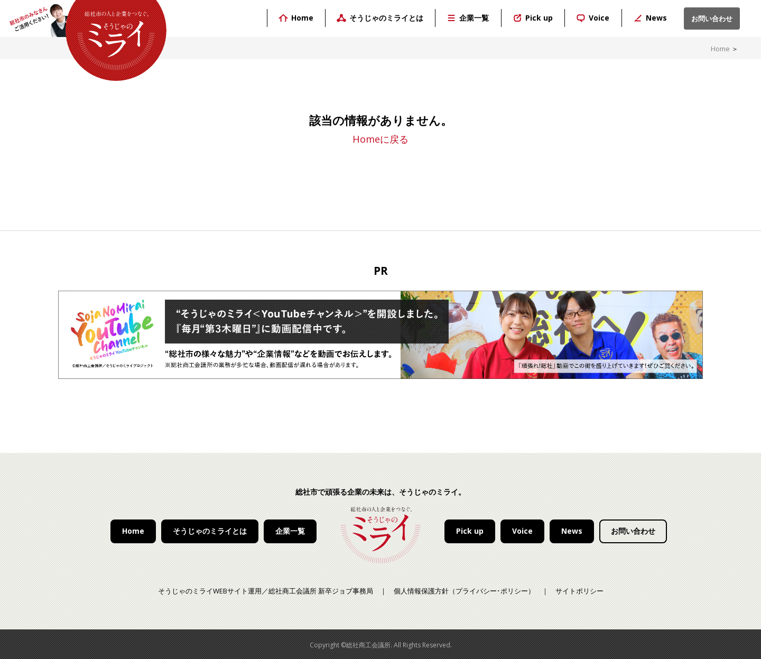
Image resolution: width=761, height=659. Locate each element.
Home (720, 48)
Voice (522, 531)
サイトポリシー (579, 591)
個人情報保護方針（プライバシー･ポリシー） (464, 591)
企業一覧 (290, 531)
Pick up (470, 531)
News (571, 531)
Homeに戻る (380, 139)
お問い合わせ (633, 531)
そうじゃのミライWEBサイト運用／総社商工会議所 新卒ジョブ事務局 (265, 591)
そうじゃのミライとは (210, 531)
